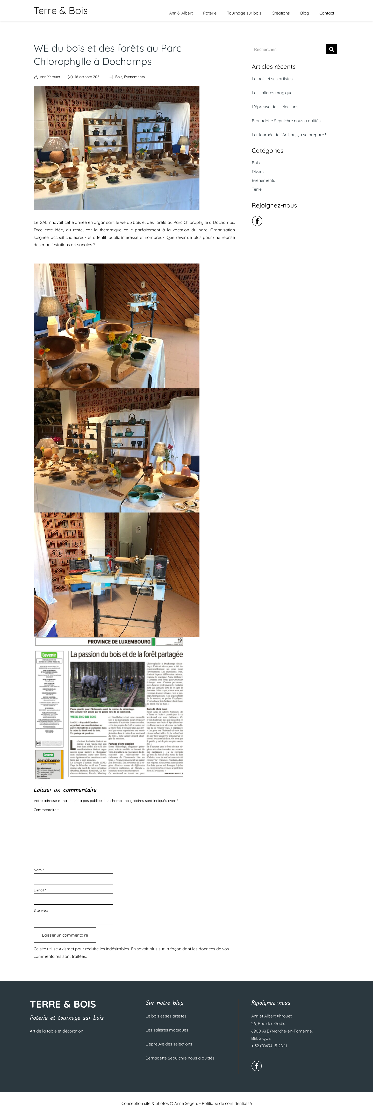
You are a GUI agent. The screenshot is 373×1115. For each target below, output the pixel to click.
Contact (326, 13)
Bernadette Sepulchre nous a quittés (286, 120)
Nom (39, 870)
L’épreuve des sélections (275, 106)
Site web (41, 910)
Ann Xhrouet (50, 76)
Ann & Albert (181, 13)
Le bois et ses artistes (272, 78)
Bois (118, 76)
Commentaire (46, 809)
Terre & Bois (61, 10)
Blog (304, 13)
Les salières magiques (273, 92)
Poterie (210, 13)
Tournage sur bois (244, 13)
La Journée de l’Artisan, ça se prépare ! (289, 134)
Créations (281, 13)
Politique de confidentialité (227, 1103)
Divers (258, 171)
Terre (257, 189)
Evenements (134, 76)
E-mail (40, 890)
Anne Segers (186, 1103)
